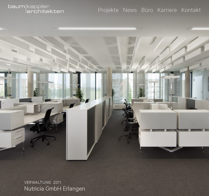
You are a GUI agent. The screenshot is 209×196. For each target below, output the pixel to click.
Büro (147, 9)
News (130, 9)
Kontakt (191, 9)
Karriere (167, 9)
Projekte (108, 9)
